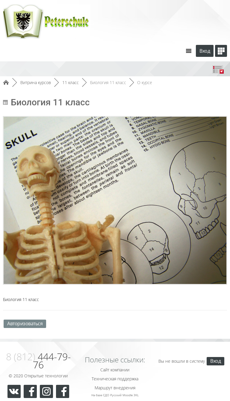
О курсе (144, 82)
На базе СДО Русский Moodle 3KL (115, 395)
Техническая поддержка (115, 379)
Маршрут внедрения (115, 388)
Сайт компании (114, 370)
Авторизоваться (25, 323)
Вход (204, 51)
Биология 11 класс (108, 82)
